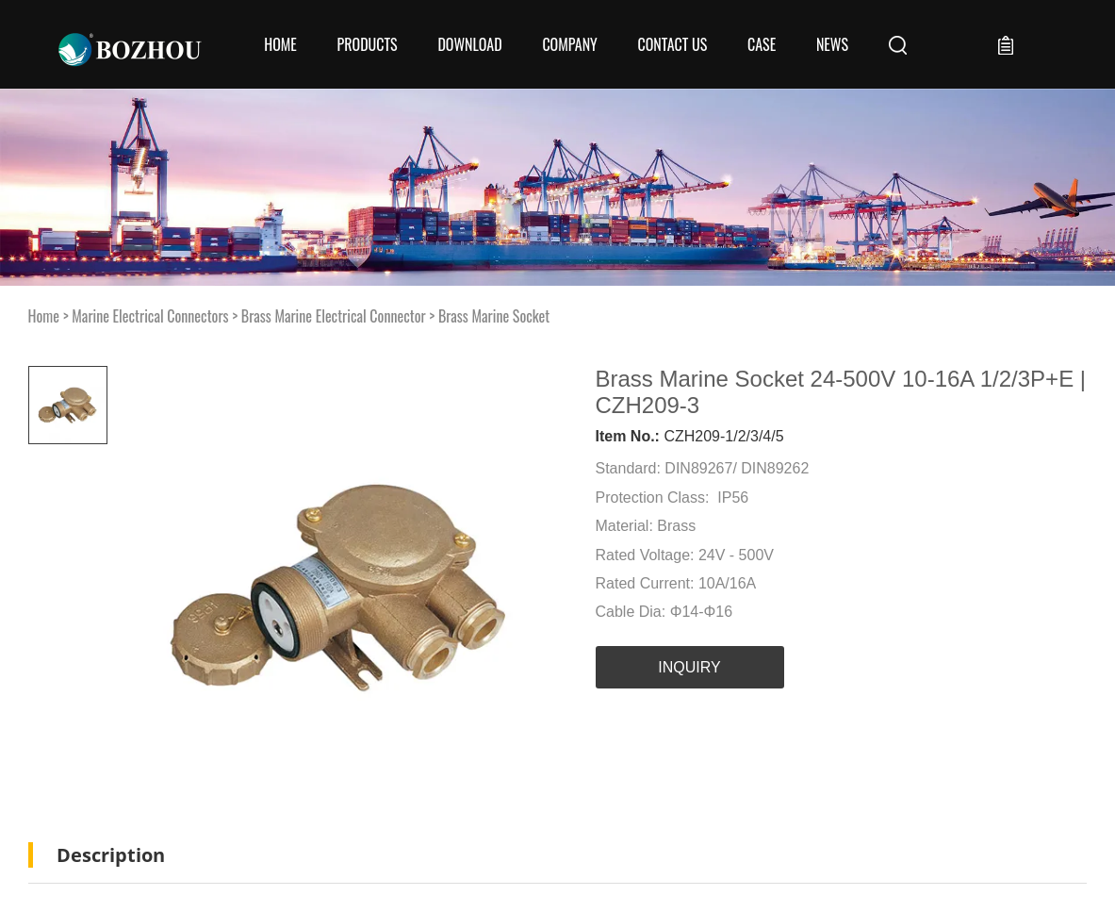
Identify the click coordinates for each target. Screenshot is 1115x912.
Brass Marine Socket (493, 316)
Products (367, 44)
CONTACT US (672, 44)
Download (469, 44)
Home (280, 44)
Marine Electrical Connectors (150, 316)
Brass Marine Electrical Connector (333, 316)
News (832, 44)
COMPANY (569, 44)
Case (761, 44)
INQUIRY (689, 667)
